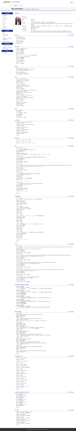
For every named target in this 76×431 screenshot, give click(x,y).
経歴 (4, 24)
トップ (11, 5)
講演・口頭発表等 (6, 41)
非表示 (72, 46)
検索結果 (15, 5)
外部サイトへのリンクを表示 (22, 180)
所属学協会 (5, 26)
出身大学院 (5, 19)
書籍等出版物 (5, 34)
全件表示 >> (18, 193)
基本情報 (4, 15)
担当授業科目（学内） (7, 45)
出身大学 (4, 17)
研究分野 (4, 28)
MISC (4, 36)
